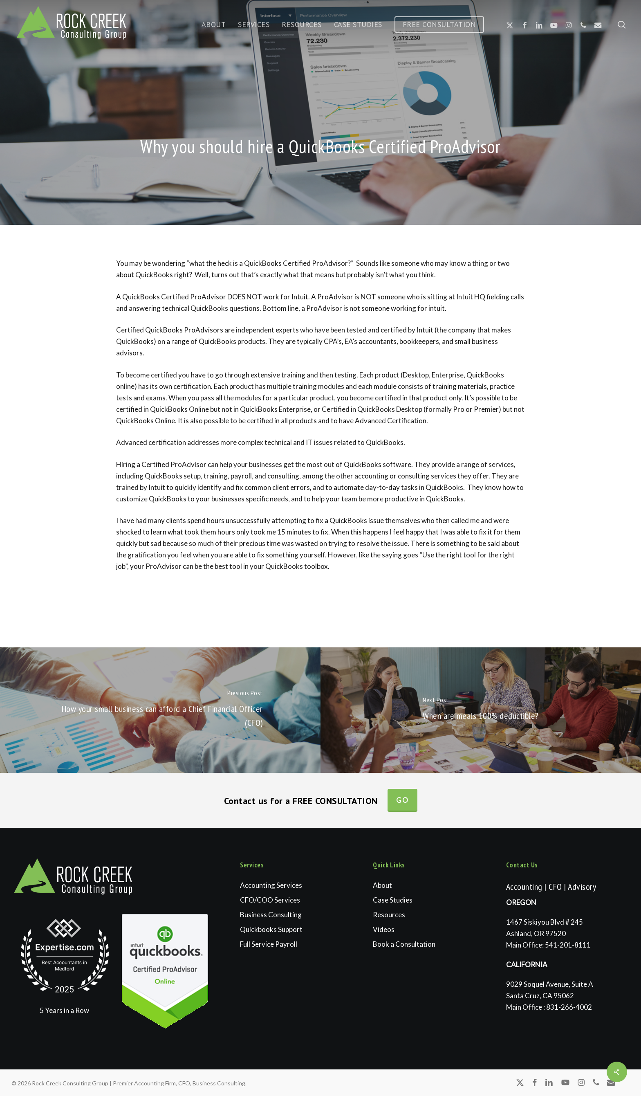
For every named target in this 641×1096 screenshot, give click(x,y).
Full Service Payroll (268, 944)
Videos (383, 929)
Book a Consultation (404, 944)
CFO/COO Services (270, 900)
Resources (389, 914)
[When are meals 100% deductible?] (480, 710)
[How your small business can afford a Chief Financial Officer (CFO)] (160, 710)
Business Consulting (271, 914)
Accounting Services (271, 885)
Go (402, 800)
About (382, 885)
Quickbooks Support (271, 929)
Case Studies (392, 900)
